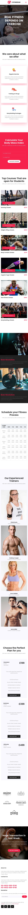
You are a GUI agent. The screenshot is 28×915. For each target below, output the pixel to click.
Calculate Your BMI (14, 161)
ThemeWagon (15, 903)
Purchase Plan (14, 695)
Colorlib (2, 903)
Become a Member (14, 850)
